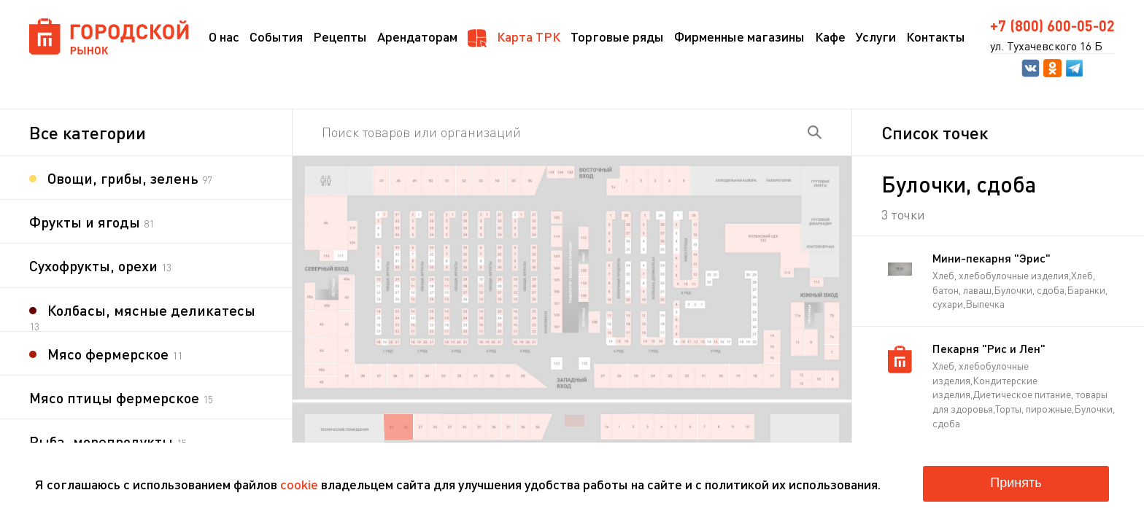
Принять (1015, 482)
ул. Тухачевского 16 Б (1046, 46)
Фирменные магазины (739, 36)
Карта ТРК (514, 37)
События (276, 36)
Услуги (876, 36)
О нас (224, 36)
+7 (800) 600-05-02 (1052, 25)
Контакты (935, 36)
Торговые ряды (617, 36)
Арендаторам (417, 36)
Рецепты (340, 36)
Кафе (830, 36)
